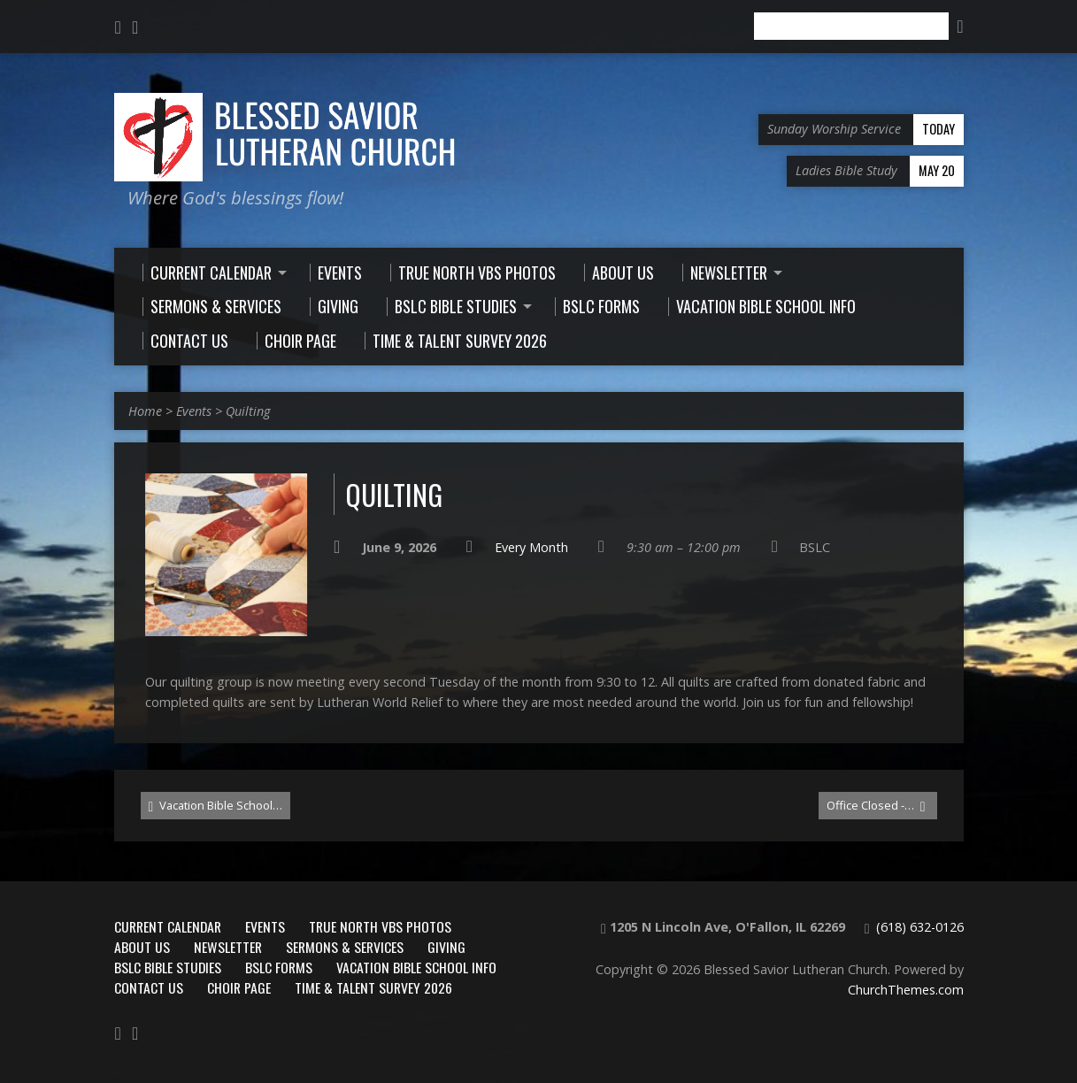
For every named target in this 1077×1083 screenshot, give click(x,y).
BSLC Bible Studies (167, 967)
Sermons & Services (345, 946)
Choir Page (239, 987)
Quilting (248, 411)
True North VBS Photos (380, 926)
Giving (446, 946)
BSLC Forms (278, 967)
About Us (142, 946)
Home (145, 411)
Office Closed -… (876, 805)
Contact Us (148, 987)
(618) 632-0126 (920, 926)
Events (194, 411)
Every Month (531, 547)
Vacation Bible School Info (416, 967)
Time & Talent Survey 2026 (373, 987)
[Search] (851, 26)
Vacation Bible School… (216, 805)
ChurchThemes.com (906, 989)
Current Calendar (167, 926)
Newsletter (228, 946)
